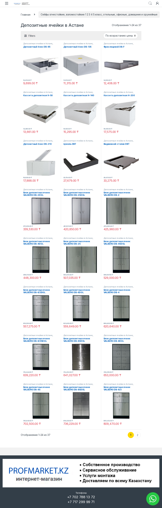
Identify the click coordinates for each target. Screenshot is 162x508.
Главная (25, 14)
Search (150, 3)
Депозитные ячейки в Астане (37, 43)
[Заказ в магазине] (120, 36)
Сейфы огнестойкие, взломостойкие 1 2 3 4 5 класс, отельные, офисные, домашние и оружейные (99, 14)
